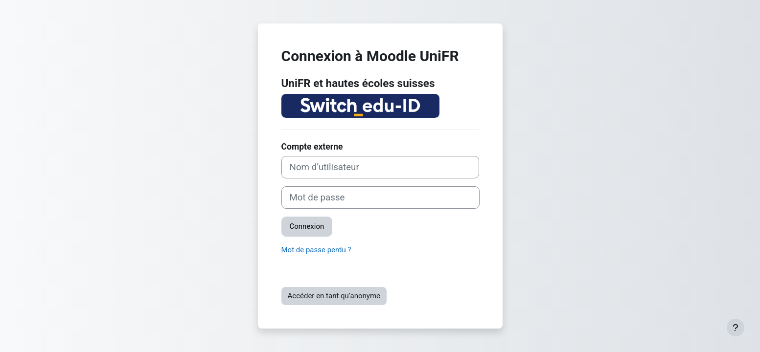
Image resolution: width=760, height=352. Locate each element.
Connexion (307, 226)
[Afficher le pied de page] (735, 327)
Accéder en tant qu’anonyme (334, 295)
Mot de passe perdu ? (316, 249)
